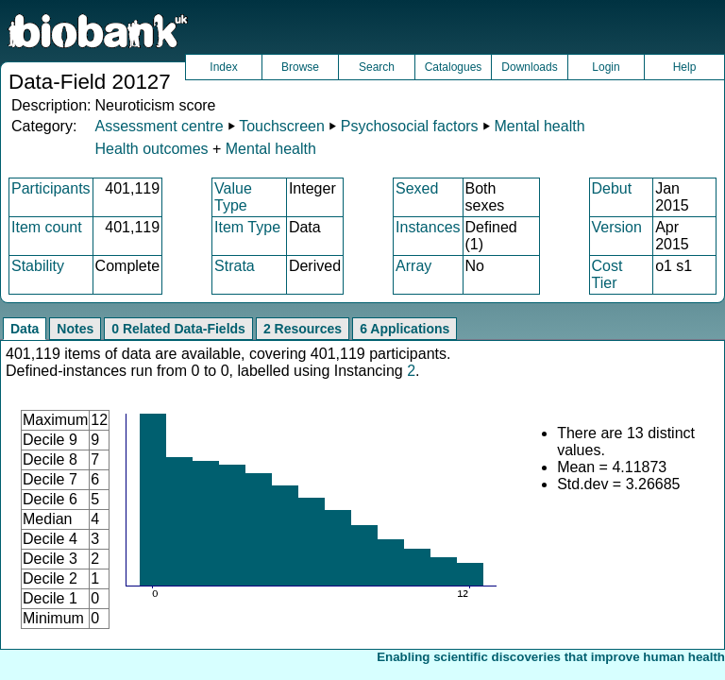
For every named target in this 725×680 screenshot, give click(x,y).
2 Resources (302, 328)
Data (24, 328)
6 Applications (404, 328)
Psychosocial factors (410, 126)
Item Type (247, 227)
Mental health (540, 126)
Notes (75, 328)
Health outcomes (151, 149)
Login (605, 67)
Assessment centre (158, 126)
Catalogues (453, 67)
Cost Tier (607, 274)
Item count (46, 227)
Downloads (529, 67)
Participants (51, 188)
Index (223, 67)
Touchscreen (282, 126)
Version (617, 227)
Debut (612, 188)
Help (685, 67)
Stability (37, 266)
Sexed (417, 188)
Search (377, 67)
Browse (300, 67)
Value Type (233, 196)
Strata (234, 266)
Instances (428, 227)
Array (413, 266)
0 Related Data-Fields (178, 328)
